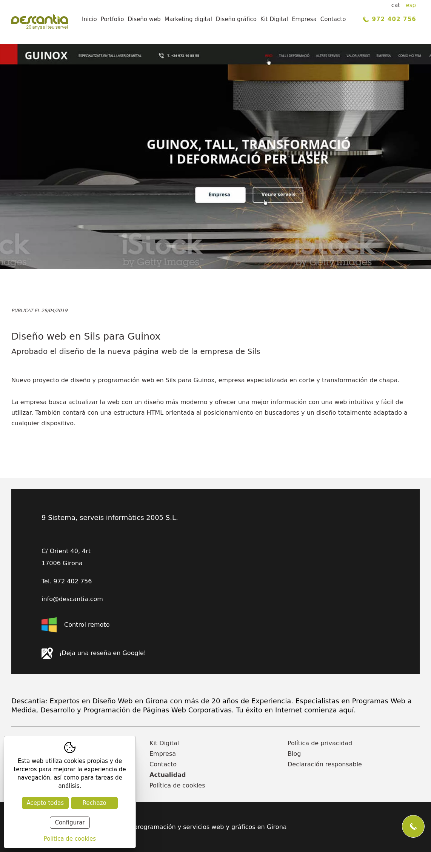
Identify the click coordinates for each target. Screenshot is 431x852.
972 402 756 (389, 19)
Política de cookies (177, 785)
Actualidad (167, 774)
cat (395, 5)
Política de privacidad (320, 743)
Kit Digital (274, 19)
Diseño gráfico (236, 19)
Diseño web (144, 19)
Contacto (333, 19)
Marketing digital (188, 19)
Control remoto (75, 624)
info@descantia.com (72, 599)
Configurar (70, 822)
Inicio (89, 19)
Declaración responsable (325, 764)
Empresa (304, 19)
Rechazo (94, 803)
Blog (294, 753)
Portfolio (112, 19)
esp (411, 5)
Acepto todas (45, 803)
